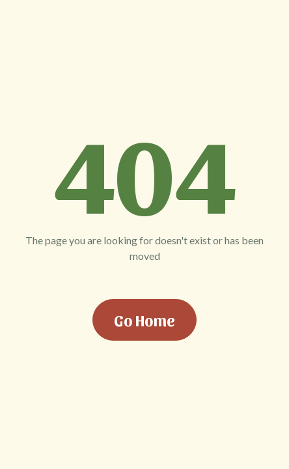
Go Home (144, 320)
